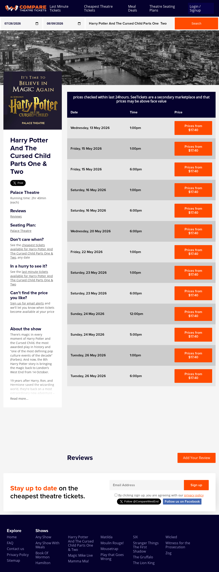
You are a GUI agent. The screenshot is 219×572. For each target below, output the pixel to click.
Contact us (15, 548)
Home (12, 537)
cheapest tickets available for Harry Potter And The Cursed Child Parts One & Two (31, 251)
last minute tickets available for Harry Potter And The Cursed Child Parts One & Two (31, 278)
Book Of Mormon (43, 555)
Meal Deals (132, 8)
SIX (135, 537)
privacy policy (194, 495)
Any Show (43, 537)
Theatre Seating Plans (162, 8)
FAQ (10, 543)
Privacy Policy (18, 554)
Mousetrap (109, 548)
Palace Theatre (20, 231)
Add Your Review (196, 457)
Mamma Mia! (78, 561)
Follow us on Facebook (182, 501)
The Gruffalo (143, 557)
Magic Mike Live (80, 555)
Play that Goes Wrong (112, 556)
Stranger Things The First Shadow (146, 547)
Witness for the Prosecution (178, 545)
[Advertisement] (141, 416)
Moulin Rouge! (112, 543)
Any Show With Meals (47, 545)
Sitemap (13, 560)
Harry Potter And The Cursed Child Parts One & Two (81, 543)
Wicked (171, 537)
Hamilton (43, 562)
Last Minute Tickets (59, 8)
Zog (169, 553)
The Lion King (144, 562)
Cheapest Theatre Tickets (98, 8)
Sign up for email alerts (27, 303)
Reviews (16, 216)
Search (196, 23)
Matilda (106, 537)
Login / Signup (195, 8)
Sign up (196, 485)
